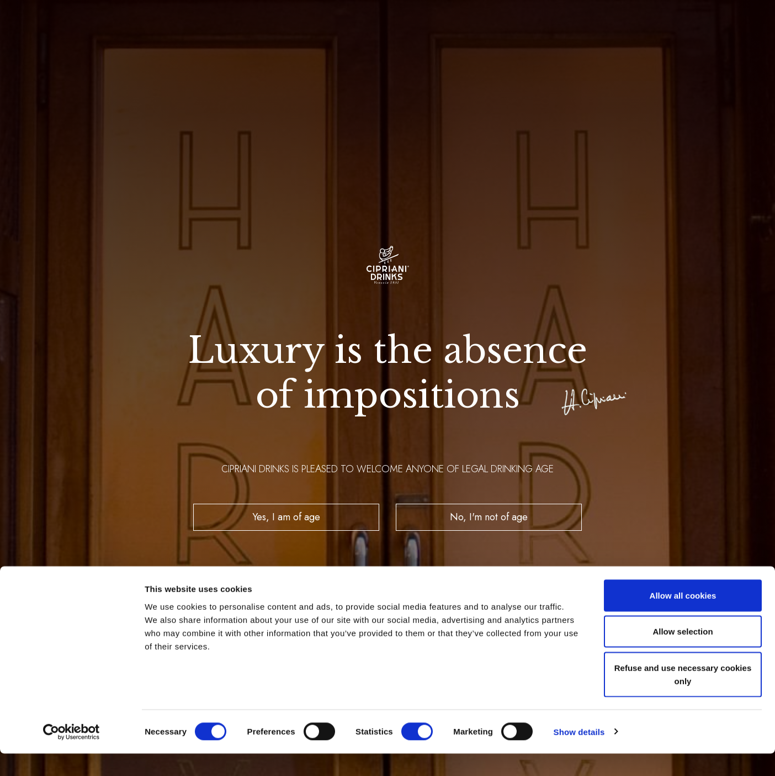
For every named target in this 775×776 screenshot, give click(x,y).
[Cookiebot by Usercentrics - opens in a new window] (71, 754)
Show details (579, 754)
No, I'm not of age (489, 517)
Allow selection (682, 654)
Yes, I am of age (286, 517)
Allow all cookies (683, 617)
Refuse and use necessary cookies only (682, 696)
